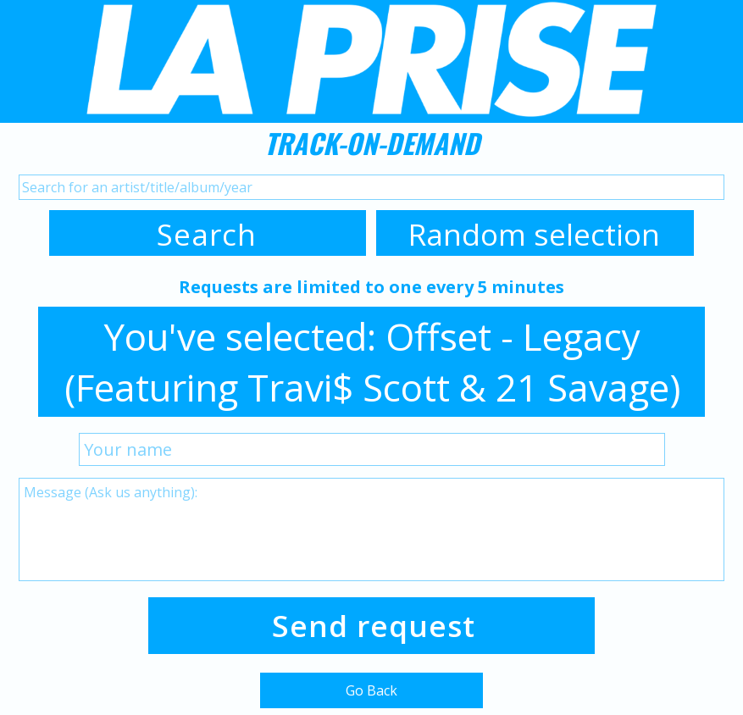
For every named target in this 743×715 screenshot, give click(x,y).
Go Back (371, 690)
